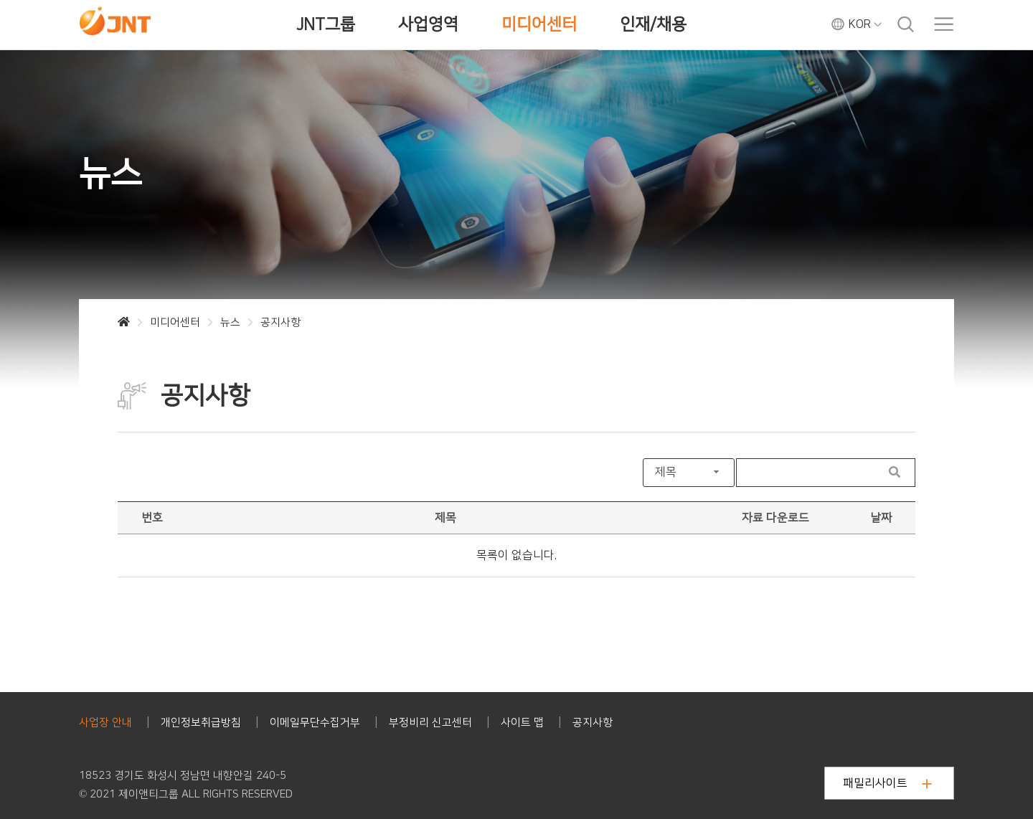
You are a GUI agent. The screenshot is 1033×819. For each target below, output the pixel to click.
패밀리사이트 (887, 783)
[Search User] (806, 472)
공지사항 (592, 722)
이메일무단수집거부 (315, 722)
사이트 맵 (522, 722)
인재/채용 (653, 24)
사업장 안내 (105, 722)
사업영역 (428, 24)
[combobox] (689, 472)
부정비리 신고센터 (430, 722)
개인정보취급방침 (201, 722)
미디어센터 (539, 24)
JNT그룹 (325, 24)
